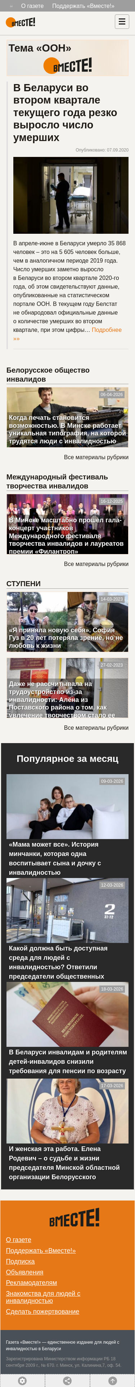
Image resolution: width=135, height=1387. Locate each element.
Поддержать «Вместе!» (83, 6)
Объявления (24, 1272)
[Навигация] (122, 21)
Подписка (20, 1261)
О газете (32, 6)
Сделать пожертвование (42, 1311)
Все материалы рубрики (96, 457)
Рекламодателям (31, 1282)
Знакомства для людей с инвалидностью (43, 1297)
